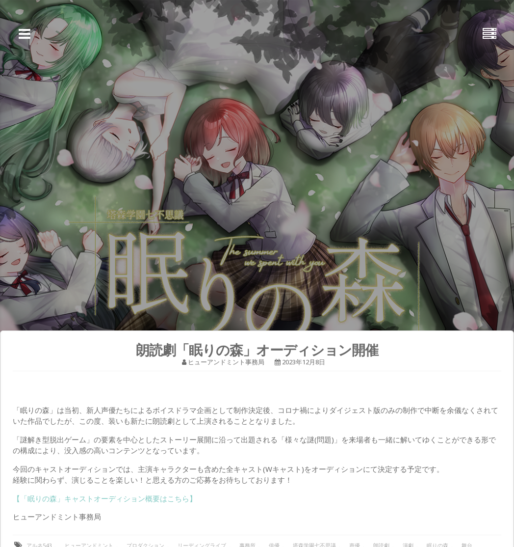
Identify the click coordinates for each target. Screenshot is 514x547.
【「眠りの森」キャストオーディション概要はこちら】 (105, 498)
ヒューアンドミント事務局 (226, 361)
